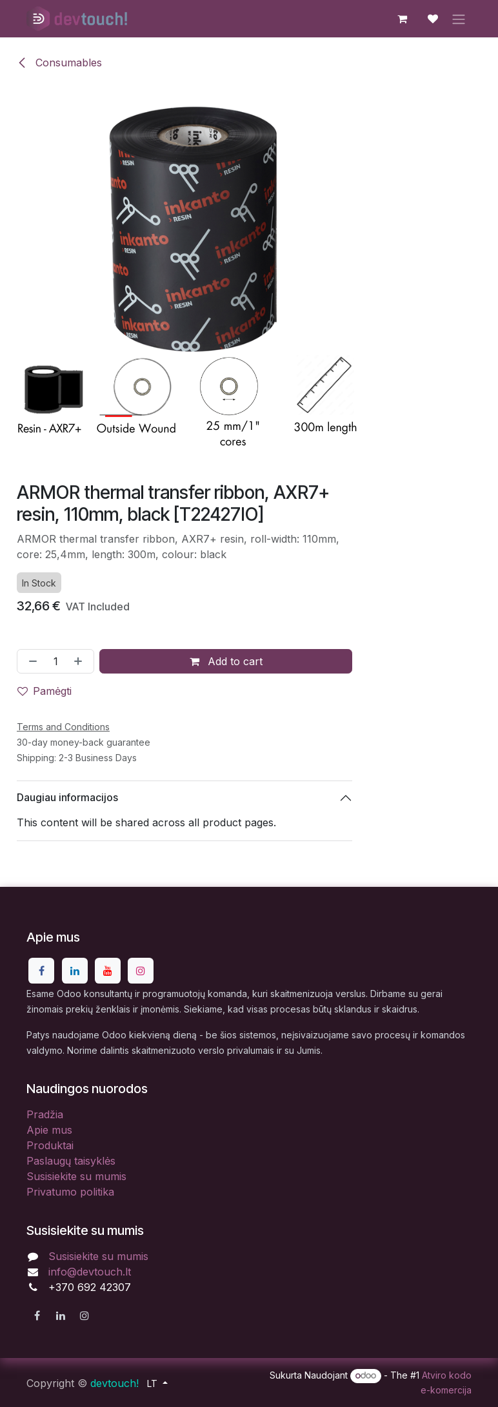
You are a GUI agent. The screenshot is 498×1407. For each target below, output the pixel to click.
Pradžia (44, 1114)
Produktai (50, 1145)
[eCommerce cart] (402, 19)
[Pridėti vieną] (81, 660)
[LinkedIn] (75, 971)
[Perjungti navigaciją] (459, 18)
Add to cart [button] (226, 660)
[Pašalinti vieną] (30, 660)
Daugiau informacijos (67, 797)
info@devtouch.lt (89, 1271)
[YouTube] (108, 971)
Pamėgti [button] (44, 690)
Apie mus (49, 1129)
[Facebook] (41, 971)
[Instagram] (141, 971)
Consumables (59, 62)
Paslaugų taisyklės (70, 1160)
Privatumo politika (70, 1191)
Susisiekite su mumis (76, 1176)
